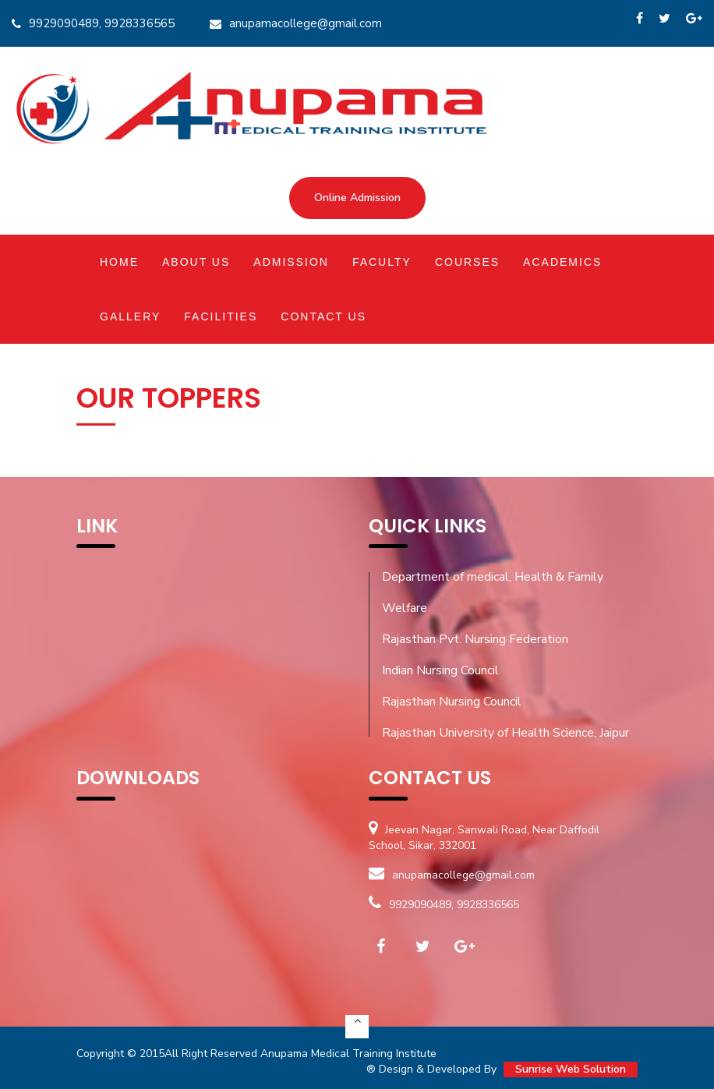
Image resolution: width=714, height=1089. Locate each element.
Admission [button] (291, 262)
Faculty (382, 262)
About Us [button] (196, 262)
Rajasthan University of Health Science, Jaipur (505, 732)
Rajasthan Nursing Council (451, 701)
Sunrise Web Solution (570, 1069)
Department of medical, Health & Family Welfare (492, 592)
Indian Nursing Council (440, 670)
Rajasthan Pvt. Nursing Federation (475, 639)
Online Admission (357, 197)
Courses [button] (467, 262)
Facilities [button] (220, 316)
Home (119, 262)
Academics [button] (562, 262)
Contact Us (323, 316)
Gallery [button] (130, 316)
